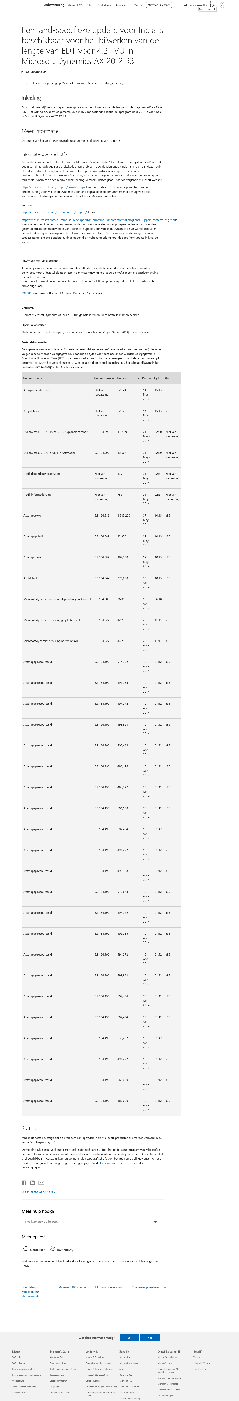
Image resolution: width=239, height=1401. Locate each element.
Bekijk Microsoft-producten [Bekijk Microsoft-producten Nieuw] (24, 1386)
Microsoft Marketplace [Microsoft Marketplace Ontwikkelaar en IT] (168, 1383)
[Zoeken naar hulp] (213, 5)
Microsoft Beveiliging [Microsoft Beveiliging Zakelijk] (129, 1363)
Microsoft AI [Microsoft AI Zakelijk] (125, 1357)
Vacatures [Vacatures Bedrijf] (198, 1357)
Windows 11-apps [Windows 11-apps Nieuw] (20, 1392)
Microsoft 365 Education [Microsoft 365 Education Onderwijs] (97, 1374)
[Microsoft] (24, 5)
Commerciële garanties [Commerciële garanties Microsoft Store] (60, 1392)
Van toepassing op (34, 71)
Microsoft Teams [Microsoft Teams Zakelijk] (127, 1392)
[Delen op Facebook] (24, 1182)
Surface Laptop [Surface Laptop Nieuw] (18, 1363)
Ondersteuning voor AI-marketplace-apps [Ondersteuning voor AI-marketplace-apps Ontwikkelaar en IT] (168, 1370)
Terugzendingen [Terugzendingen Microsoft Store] (57, 1374)
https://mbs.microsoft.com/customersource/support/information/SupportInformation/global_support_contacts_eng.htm (98, 220)
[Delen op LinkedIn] (31, 1182)
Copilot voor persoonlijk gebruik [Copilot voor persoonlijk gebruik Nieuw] (26, 1374)
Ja (129, 1338)
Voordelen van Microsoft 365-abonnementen (31, 1291)
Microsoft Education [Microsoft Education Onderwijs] (95, 1357)
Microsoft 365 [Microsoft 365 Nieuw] (18, 1380)
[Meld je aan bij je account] (222, 5)
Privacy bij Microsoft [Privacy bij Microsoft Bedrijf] (202, 1363)
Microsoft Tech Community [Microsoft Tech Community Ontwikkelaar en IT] (170, 1377)
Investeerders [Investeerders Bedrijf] (199, 1369)
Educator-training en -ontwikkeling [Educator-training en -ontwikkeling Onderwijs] (101, 1386)
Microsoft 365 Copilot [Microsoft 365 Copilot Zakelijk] (129, 1386)
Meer (137, 4)
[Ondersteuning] (53, 5)
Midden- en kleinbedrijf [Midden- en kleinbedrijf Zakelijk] (130, 1398)
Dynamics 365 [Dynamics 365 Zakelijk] (126, 1374)
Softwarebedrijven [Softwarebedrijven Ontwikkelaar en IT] (166, 1395)
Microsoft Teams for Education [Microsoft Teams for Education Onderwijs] (99, 1369)
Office (90, 4)
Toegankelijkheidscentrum (149, 1287)
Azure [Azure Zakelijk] (122, 1369)
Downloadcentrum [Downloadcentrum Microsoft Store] (58, 1363)
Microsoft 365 (75, 4)
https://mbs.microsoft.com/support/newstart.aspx (53, 187)
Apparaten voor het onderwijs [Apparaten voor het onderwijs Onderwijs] (99, 1363)
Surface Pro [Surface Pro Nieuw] (17, 1357)
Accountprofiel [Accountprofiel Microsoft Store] (56, 1357)
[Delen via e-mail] (39, 1182)
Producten (103, 4)
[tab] (35, 1249)
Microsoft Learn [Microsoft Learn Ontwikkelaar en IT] (165, 1363)
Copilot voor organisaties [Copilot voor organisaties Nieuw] (23, 1369)
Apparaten (121, 4)
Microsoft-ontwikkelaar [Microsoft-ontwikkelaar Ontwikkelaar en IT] (168, 1357)
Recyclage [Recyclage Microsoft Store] (54, 1386)
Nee (149, 1338)
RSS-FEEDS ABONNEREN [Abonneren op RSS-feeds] (40, 1192)
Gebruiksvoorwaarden (114, 1163)
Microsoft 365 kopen (159, 4)
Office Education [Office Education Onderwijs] (93, 1380)
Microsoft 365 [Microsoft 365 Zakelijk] (126, 1380)
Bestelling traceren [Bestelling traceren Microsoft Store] (58, 1380)
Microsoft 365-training (72, 1287)
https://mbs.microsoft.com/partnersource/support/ (54, 212)
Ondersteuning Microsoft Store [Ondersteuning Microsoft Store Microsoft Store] (64, 1369)
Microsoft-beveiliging (109, 1287)
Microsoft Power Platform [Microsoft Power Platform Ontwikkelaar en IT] (169, 1389)
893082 (27, 293)
